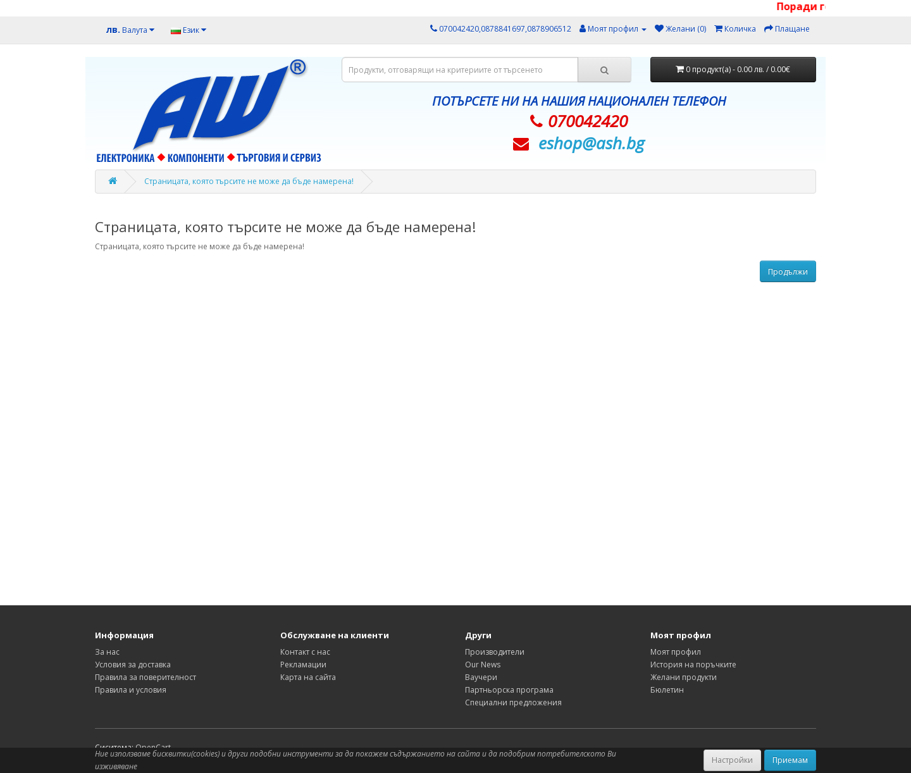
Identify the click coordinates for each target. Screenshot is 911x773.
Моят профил (675, 651)
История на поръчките (693, 664)
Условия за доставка (133, 664)
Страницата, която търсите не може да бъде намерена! (249, 181)
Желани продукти (683, 677)
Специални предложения (513, 702)
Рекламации (303, 664)
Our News (482, 664)
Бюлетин (667, 689)
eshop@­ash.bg (591, 143)
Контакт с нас (305, 651)
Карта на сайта (308, 677)
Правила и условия (130, 689)
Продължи (788, 271)
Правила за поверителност (145, 677)
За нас (107, 651)
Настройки (732, 760)
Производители (494, 651)
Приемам (790, 760)
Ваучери (481, 677)
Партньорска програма (509, 689)
